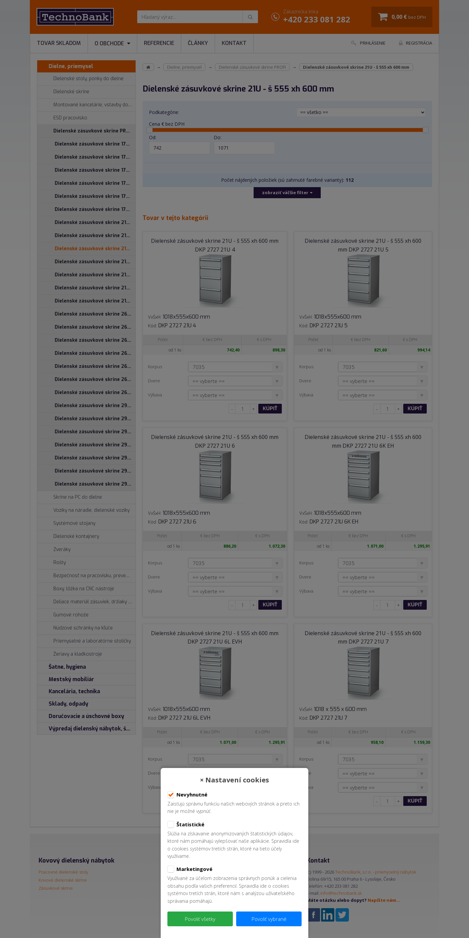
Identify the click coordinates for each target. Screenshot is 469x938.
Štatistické (185, 824)
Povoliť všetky (200, 919)
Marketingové (189, 869)
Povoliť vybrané (269, 919)
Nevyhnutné (187, 794)
